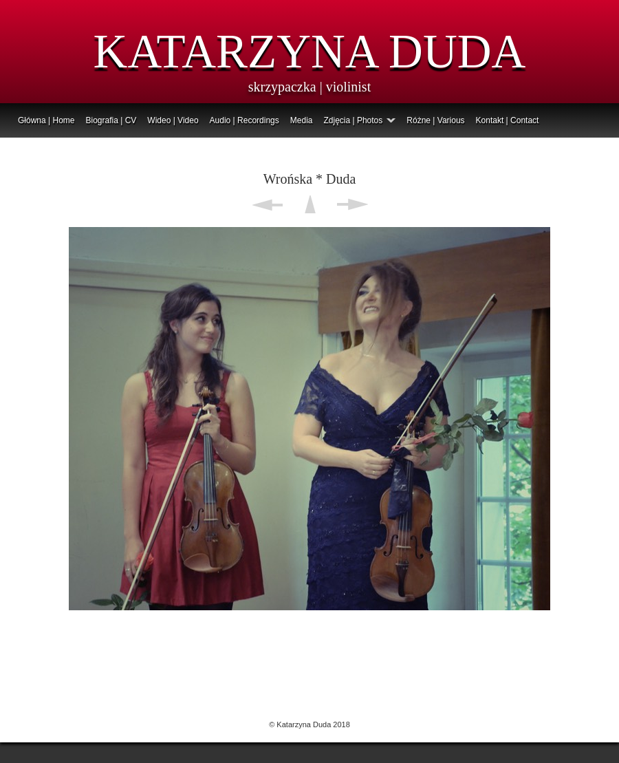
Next (352, 204)
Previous (267, 204)
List (309, 204)
